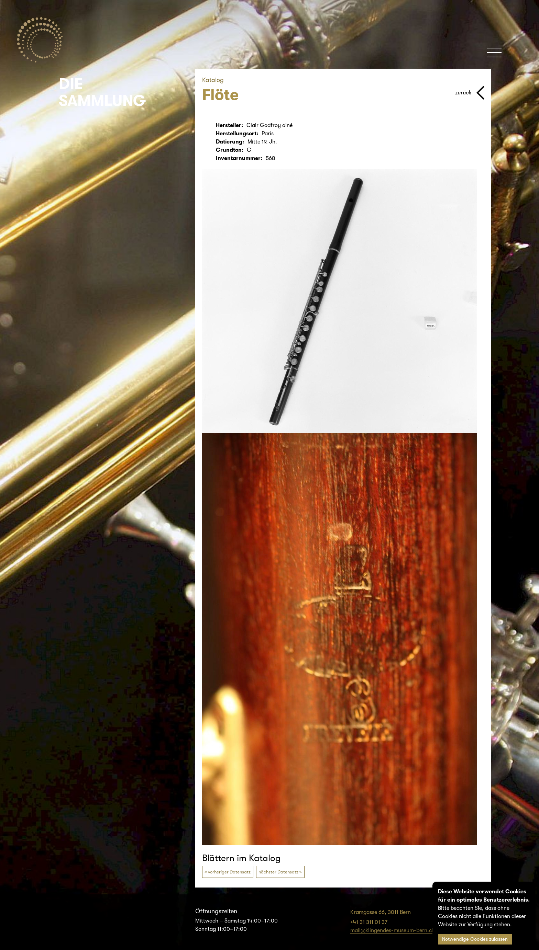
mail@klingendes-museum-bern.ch (392, 930)
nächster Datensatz (278, 871)
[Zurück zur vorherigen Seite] (469, 93)
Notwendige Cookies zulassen (475, 939)
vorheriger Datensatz (229, 871)
